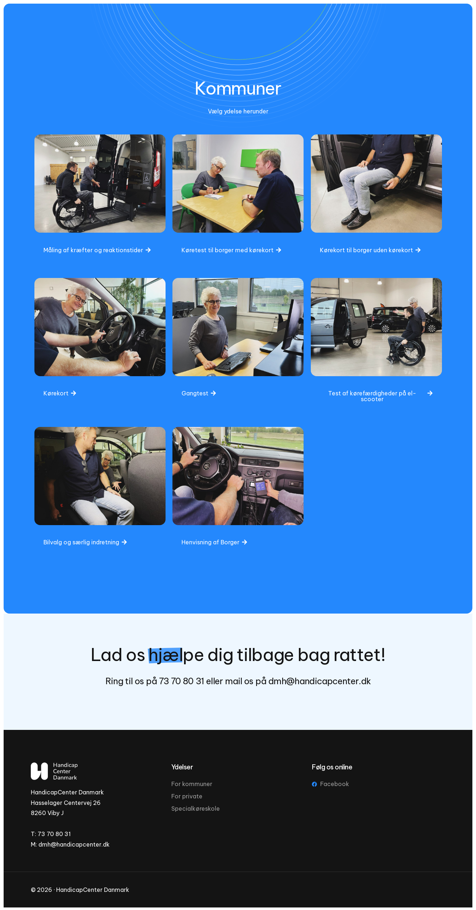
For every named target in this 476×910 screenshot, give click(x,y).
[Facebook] (409, 27)
